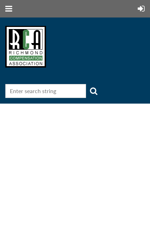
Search (93, 91)
